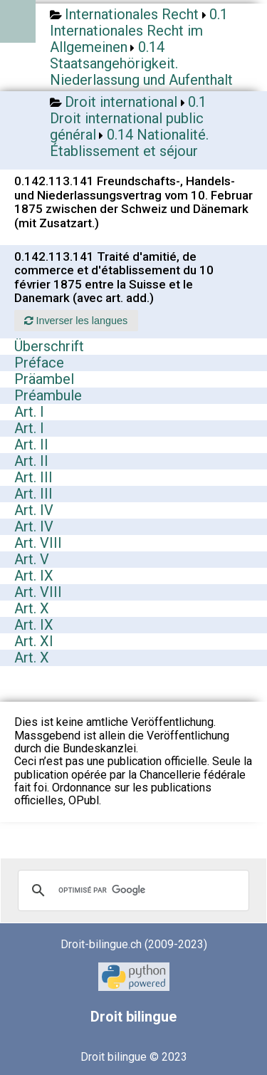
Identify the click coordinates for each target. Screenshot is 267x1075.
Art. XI (33, 641)
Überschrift (49, 346)
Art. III (33, 477)
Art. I (29, 411)
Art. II (31, 444)
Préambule (48, 395)
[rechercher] (131, 890)
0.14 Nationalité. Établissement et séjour (129, 143)
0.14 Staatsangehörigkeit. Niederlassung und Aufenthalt (141, 63)
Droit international (121, 101)
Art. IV (33, 510)
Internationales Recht (132, 14)
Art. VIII (38, 542)
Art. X (31, 608)
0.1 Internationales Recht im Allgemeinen (139, 31)
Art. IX (33, 575)
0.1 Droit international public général (128, 118)
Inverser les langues (75, 320)
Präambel (44, 379)
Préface (39, 362)
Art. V (31, 559)
